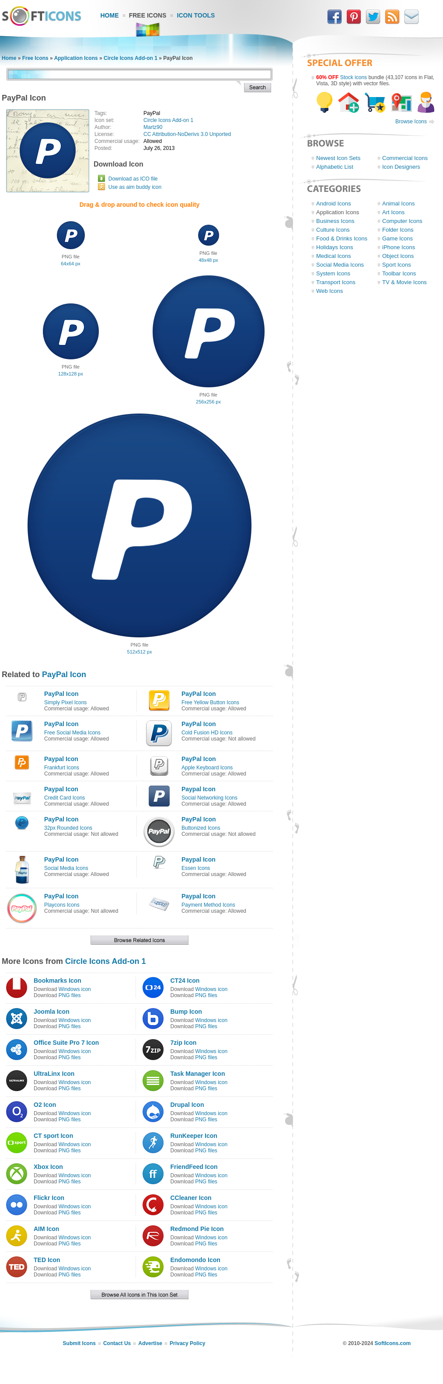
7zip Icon (183, 1042)
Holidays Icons (334, 247)
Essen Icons (195, 868)
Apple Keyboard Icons (207, 768)
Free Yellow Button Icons (210, 702)
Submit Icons (79, 1343)
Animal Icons (398, 203)
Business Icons (335, 221)
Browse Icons (411, 121)
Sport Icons (396, 264)
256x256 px (208, 401)
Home (110, 15)
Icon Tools (196, 15)
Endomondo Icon (195, 1259)
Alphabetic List (334, 166)
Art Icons (393, 212)
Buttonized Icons (200, 828)
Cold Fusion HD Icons (207, 733)
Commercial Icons (405, 158)
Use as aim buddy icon (134, 187)
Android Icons (333, 203)
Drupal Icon (187, 1104)
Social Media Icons (66, 868)
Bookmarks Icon (57, 980)
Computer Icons (402, 221)
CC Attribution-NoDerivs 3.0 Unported (187, 134)
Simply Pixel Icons (65, 702)
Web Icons (329, 291)
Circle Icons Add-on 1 (130, 58)
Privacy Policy (187, 1343)
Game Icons (397, 238)
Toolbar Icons (399, 273)
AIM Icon (46, 1228)
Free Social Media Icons (72, 733)
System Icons (333, 273)
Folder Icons (398, 229)
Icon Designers (401, 166)
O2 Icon (45, 1104)
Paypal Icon (61, 758)
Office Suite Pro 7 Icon (66, 1042)
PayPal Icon (64, 674)
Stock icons (353, 77)
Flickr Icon (49, 1197)
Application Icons (76, 58)
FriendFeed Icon (193, 1166)
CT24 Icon (184, 980)
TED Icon (47, 1259)
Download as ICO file (133, 179)
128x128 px (70, 373)
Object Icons (398, 256)
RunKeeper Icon (193, 1135)
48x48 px (208, 260)
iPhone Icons (398, 247)
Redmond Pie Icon (196, 1228)
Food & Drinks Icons (341, 238)
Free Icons (148, 15)
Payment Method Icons (208, 905)
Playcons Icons (62, 905)
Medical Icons (333, 256)
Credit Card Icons (64, 798)
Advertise (150, 1343)
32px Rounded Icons (68, 828)
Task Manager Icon (197, 1073)
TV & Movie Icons (404, 282)
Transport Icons (336, 282)
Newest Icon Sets (338, 158)
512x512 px (139, 651)
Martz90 (152, 127)
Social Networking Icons (209, 798)
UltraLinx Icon (54, 1073)
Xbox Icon (48, 1166)
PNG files (70, 995)
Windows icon (75, 989)
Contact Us (117, 1343)
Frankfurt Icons (61, 768)
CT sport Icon (53, 1135)
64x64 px (70, 263)
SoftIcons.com (393, 1343)
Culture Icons (333, 229)
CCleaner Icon (190, 1197)
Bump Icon (186, 1011)
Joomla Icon (52, 1011)
